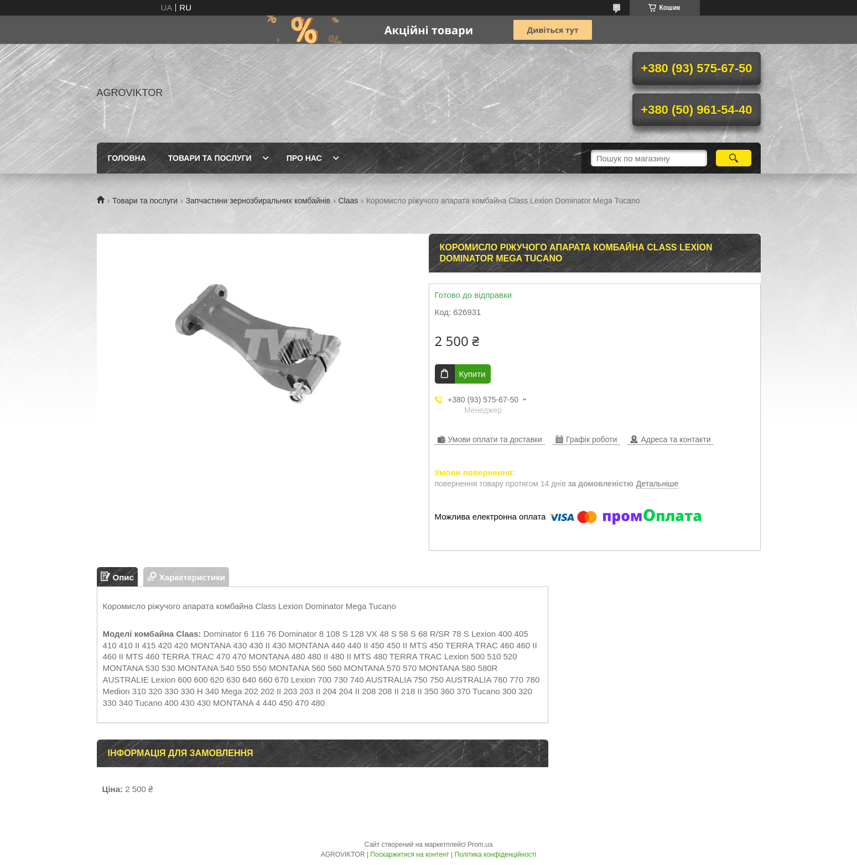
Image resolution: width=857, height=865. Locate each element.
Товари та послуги (210, 158)
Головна (127, 158)
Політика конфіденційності (496, 854)
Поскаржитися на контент (409, 854)
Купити (472, 374)
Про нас (304, 158)
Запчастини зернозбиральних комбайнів (258, 200)
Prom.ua (480, 844)
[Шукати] (734, 158)
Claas (348, 200)
